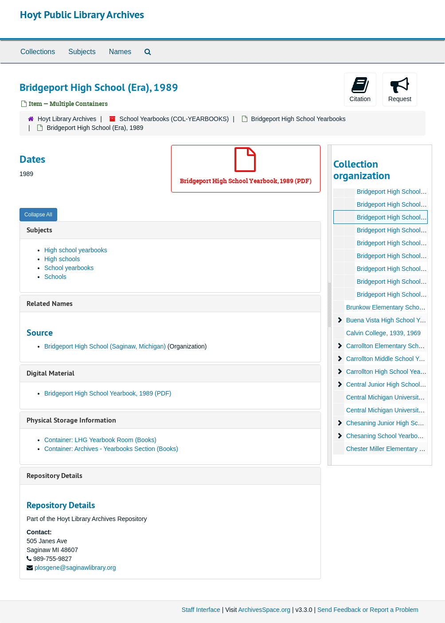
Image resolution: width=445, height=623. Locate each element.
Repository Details (54, 475)
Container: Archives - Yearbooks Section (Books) (111, 448)
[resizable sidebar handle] (330, 305)
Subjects (81, 51)
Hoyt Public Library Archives (82, 14)
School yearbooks (69, 267)
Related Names (50, 303)
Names (120, 51)
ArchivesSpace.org (264, 609)
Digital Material (50, 373)
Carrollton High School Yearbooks (392, 371)
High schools (62, 259)
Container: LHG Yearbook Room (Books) (100, 439)
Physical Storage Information (71, 420)
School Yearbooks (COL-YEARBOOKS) (174, 118)
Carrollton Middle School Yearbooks (395, 358)
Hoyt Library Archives (67, 118)
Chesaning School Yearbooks (386, 435)
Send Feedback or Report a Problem (367, 609)
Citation (360, 89)
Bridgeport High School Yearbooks (298, 118)
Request (399, 89)
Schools (55, 276)
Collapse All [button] (38, 215)
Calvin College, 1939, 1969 (383, 333)
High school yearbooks (75, 250)
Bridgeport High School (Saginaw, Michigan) (105, 346)
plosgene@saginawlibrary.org (75, 567)
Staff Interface (201, 609)
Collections (37, 51)
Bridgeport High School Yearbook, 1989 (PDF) (107, 393)
